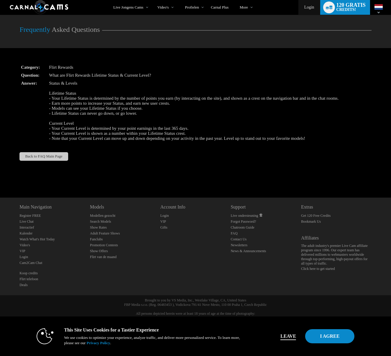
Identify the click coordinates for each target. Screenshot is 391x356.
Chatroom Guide (242, 227)
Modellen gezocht (102, 216)
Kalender (25, 233)
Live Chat (26, 221)
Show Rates (98, 227)
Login (309, 7)
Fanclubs (96, 239)
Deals (23, 285)
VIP (22, 251)
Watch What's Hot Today (37, 239)
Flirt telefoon (28, 279)
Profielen (192, 7)
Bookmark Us (311, 221)
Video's (162, 7)
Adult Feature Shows (105, 233)
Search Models (100, 221)
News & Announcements (248, 251)
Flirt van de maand (103, 257)
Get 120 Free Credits (316, 216)
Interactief (26, 227)
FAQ (234, 233)
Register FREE (30, 216)
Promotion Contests (104, 245)
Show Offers (99, 251)
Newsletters (239, 245)
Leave (278, 336)
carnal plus (219, 7)
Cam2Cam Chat (30, 263)
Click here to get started (318, 269)
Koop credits (28, 273)
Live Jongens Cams (128, 7)
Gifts (163, 227)
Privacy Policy (88, 343)
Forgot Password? (243, 221)
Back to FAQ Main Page (44, 156)
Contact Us (239, 239)
